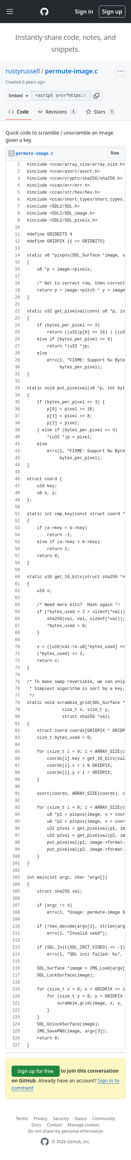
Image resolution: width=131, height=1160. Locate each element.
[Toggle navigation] (10, 11)
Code (18, 111)
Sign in (84, 11)
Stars (101, 111)
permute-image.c (71, 71)
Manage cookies (83, 1125)
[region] (65, 605)
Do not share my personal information (65, 1131)
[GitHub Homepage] (45, 1141)
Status (80, 1119)
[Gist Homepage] (44, 11)
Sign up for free (35, 1071)
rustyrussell (23, 71)
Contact (54, 1125)
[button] (96, 96)
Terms (22, 1119)
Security (61, 1119)
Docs (36, 1125)
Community (103, 1119)
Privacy (41, 1119)
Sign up (112, 11)
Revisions (57, 111)
